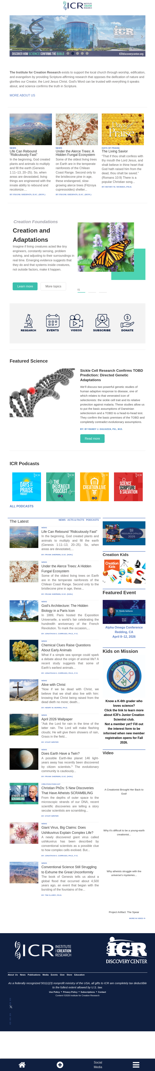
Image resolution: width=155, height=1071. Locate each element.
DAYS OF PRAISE (111, 148)
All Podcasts (21, 506)
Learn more (25, 286)
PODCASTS (92, 520)
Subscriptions (88, 992)
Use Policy (54, 992)
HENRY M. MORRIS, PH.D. (56, 708)
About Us (13, 975)
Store (69, 975)
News (22, 975)
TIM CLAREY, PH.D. (53, 895)
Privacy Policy (70, 992)
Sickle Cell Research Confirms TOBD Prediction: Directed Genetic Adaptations (111, 375)
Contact (102, 992)
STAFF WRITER (52, 742)
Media (46, 975)
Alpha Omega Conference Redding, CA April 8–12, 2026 (124, 632)
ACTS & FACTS (75, 520)
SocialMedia (98, 1065)
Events (54, 975)
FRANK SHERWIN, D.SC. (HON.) (59, 555)
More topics (53, 286)
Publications (34, 975)
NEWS (13, 148)
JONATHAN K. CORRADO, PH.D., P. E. (61, 634)
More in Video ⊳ (137, 918)
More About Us (22, 95)
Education (79, 975)
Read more (92, 438)
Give (62, 975)
